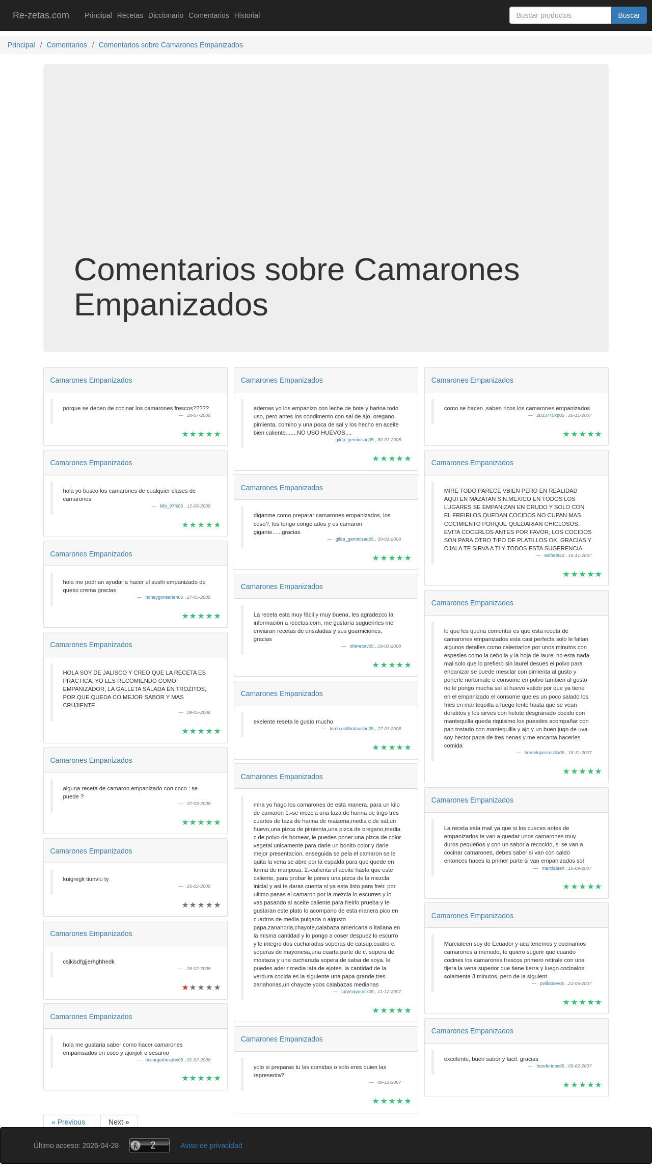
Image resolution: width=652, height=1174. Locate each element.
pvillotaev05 (552, 983)
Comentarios (208, 15)
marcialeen (554, 868)
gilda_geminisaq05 (355, 439)
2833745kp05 (550, 415)
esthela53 (555, 555)
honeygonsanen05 (165, 597)
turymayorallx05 (358, 991)
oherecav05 (362, 646)
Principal (98, 15)
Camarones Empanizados (91, 380)
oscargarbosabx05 (165, 1059)
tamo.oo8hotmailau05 (352, 728)
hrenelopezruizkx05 (545, 752)
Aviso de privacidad (211, 1145)
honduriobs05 (550, 1066)
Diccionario (165, 15)
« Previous (69, 1122)
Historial (247, 15)
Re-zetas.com (41, 15)
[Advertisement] (326, 170)
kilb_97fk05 (172, 506)
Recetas (130, 15)
